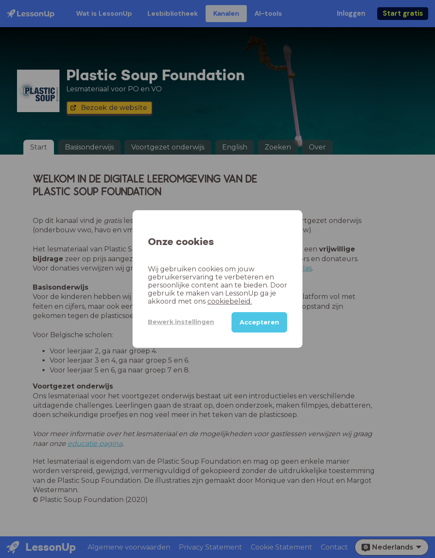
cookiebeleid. (229, 301)
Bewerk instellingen (181, 322)
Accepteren (259, 322)
